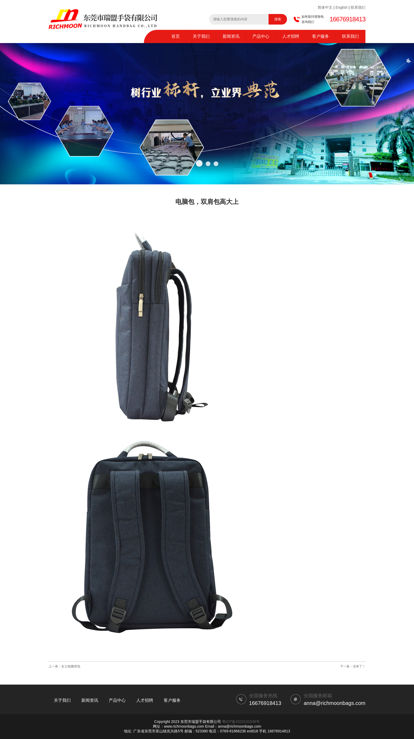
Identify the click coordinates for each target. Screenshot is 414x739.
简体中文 (325, 7)
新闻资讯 (231, 36)
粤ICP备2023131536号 (241, 721)
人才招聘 (290, 36)
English (342, 7)
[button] (199, 163)
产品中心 (260, 36)
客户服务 (320, 36)
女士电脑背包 (70, 666)
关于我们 (201, 36)
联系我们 (358, 7)
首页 (175, 36)
